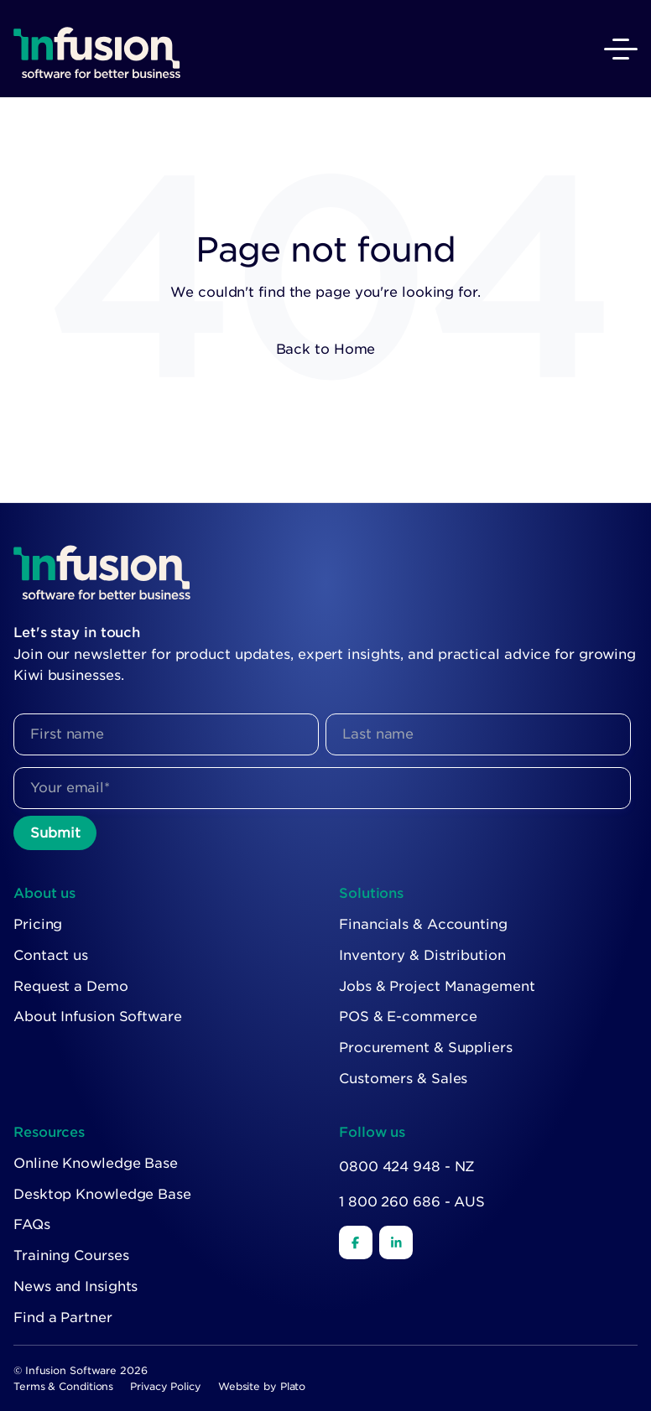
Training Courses (70, 1255)
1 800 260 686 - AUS (412, 1202)
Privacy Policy (165, 1386)
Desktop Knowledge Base (102, 1194)
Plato (293, 1386)
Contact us (50, 955)
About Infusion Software (97, 1017)
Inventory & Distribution (422, 955)
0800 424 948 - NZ (407, 1167)
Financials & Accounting (423, 924)
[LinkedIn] (396, 1242)
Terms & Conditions (63, 1386)
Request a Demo (70, 986)
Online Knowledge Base (95, 1163)
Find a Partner (62, 1317)
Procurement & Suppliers (426, 1048)
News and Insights (75, 1286)
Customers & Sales (403, 1079)
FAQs (31, 1224)
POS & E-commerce (408, 1017)
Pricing (37, 924)
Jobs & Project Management (437, 986)
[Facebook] (355, 1242)
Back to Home (326, 349)
